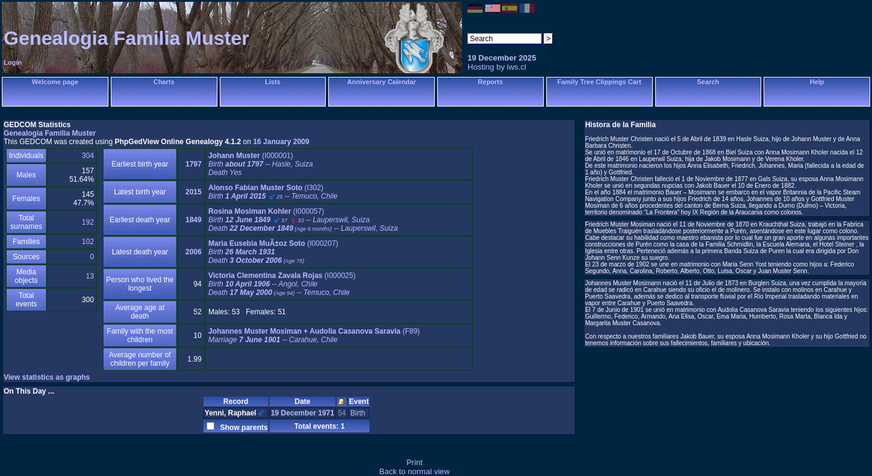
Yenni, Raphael (230, 413)
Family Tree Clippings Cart (599, 81)
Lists (273, 81)
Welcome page (54, 81)
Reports (490, 81)
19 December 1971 (302, 413)
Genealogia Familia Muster (126, 38)
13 (90, 276)
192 (88, 222)
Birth (358, 413)
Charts (163, 81)
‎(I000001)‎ (260, 164)
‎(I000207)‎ (273, 252)
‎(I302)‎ (272, 191)
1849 (193, 220)
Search (708, 81)
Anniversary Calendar (381, 81)
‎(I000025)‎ (281, 284)
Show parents (242, 427)
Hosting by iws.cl (496, 66)
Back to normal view (414, 471)
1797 (193, 164)
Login (13, 62)
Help (817, 81)
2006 (193, 252)
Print (414, 462)
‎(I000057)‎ (303, 220)
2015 (193, 192)
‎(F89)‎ (314, 335)
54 (342, 413)
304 (88, 155)
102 (88, 241)
